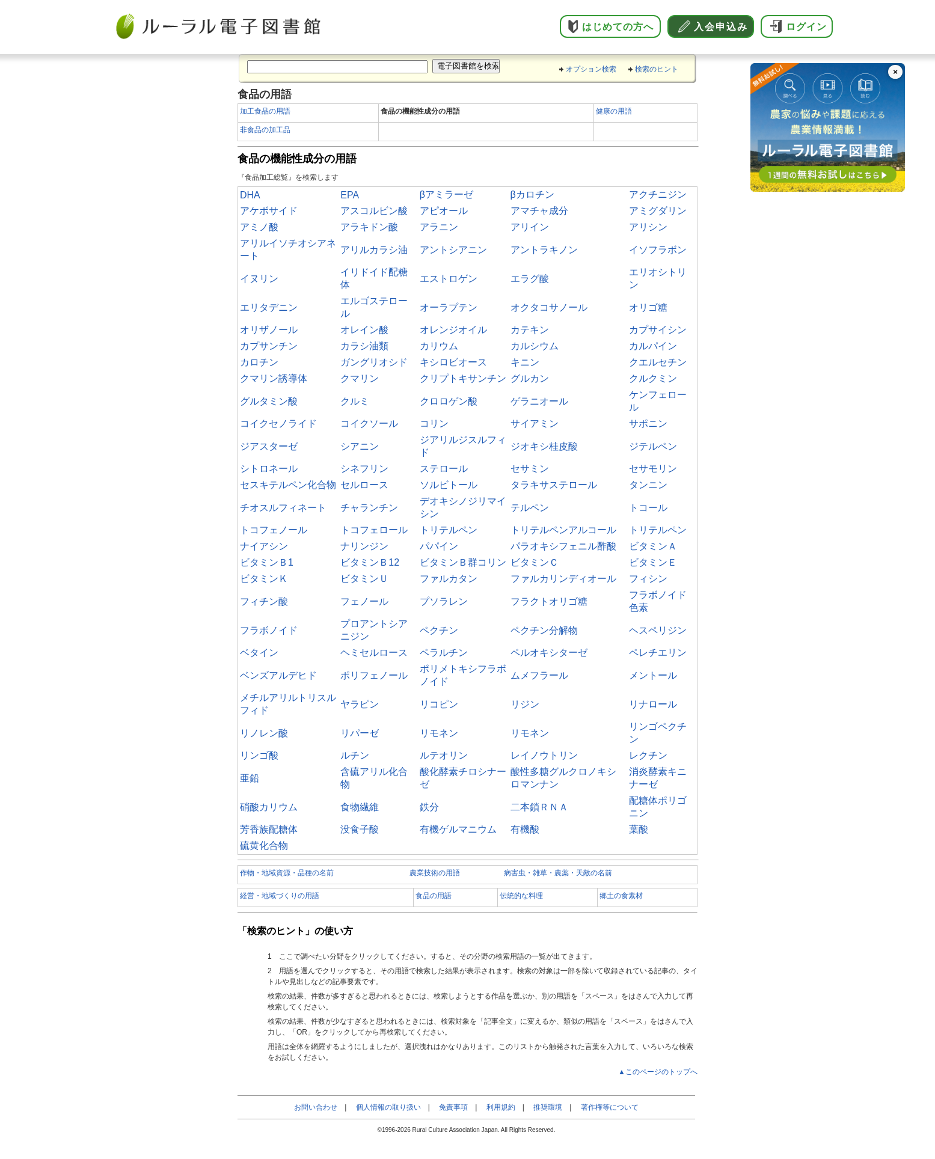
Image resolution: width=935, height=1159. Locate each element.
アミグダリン (658, 211)
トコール (648, 508)
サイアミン (534, 423)
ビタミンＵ (364, 578)
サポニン (648, 423)
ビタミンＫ (264, 578)
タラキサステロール (553, 485)
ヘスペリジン (658, 630)
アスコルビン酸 (374, 211)
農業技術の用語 (434, 873)
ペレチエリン (658, 652)
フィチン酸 (264, 601)
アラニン (439, 227)
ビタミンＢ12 (369, 562)
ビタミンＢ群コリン (463, 562)
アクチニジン (658, 194)
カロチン (259, 362)
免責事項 (453, 1107)
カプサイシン (658, 330)
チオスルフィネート (283, 508)
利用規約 (500, 1107)
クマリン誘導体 (273, 378)
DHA (250, 195)
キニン (524, 362)
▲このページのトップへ (657, 1072)
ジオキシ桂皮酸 (544, 446)
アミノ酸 (259, 227)
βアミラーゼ (446, 194)
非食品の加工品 (265, 130)
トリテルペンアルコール (563, 530)
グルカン (529, 378)
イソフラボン (658, 250)
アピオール (444, 211)
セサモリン (653, 468)
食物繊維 (359, 807)
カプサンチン (269, 346)
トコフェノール (273, 530)
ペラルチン (444, 652)
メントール (653, 675)
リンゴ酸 (259, 755)
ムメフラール (539, 675)
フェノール (364, 601)
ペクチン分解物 (544, 630)
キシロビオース (453, 362)
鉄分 (429, 807)
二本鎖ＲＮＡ (539, 807)
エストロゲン (448, 279)
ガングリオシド (374, 362)
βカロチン (532, 194)
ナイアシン (264, 546)
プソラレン (444, 601)
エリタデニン (269, 307)
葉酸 (638, 829)
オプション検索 (591, 69)
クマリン (359, 378)
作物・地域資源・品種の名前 (287, 873)
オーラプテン (448, 307)
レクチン (648, 755)
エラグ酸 (529, 279)
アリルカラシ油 (374, 250)
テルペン (529, 508)
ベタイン (259, 652)
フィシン (648, 578)
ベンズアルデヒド (278, 675)
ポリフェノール (374, 675)
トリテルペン (448, 530)
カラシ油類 (364, 346)
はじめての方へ (618, 27)
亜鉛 (249, 778)
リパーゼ (359, 733)
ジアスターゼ (269, 446)
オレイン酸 (364, 330)
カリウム (439, 346)
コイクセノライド (278, 423)
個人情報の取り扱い (388, 1107)
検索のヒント (656, 69)
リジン (524, 704)
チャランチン (369, 508)
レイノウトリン (544, 755)
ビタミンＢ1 (266, 562)
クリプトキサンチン (463, 378)
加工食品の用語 (265, 111)
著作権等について (610, 1107)
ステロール (444, 468)
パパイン (439, 546)
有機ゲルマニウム (458, 829)
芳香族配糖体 (269, 829)
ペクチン (439, 630)
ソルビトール (448, 485)
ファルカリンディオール (563, 578)
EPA (349, 195)
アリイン (529, 227)
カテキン (529, 330)
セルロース (364, 485)
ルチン (354, 755)
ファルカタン (448, 578)
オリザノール (269, 330)
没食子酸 (359, 829)
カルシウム (534, 346)
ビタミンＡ (653, 546)
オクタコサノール (548, 307)
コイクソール (369, 423)
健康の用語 (614, 111)
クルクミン (653, 378)
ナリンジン (364, 546)
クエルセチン (658, 362)
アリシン (648, 227)
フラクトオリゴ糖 (548, 601)
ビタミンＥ (653, 562)
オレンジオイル (453, 330)
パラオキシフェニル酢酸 (563, 546)
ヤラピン (359, 704)
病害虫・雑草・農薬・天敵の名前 (558, 873)
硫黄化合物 (264, 845)
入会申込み (721, 27)
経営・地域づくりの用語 (279, 895)
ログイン (806, 27)
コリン (434, 423)
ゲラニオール (539, 401)
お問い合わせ (315, 1107)
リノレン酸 (264, 733)
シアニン (359, 446)
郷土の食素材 (621, 895)
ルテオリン (444, 755)
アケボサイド (269, 211)
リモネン (439, 733)
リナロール (653, 704)
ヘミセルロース (374, 652)
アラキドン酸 (369, 227)
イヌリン (259, 279)
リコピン (439, 704)
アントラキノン (544, 250)
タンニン (648, 485)
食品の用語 (433, 895)
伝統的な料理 (521, 895)
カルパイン (653, 346)
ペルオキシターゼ (548, 652)
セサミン (529, 468)
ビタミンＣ (534, 562)
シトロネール (269, 468)
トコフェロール (374, 530)
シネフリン (364, 468)
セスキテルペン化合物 (288, 485)
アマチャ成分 (539, 211)
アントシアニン (453, 250)
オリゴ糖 (648, 307)
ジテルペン (653, 446)
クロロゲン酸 (448, 401)
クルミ (354, 401)
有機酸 (524, 829)
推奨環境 (547, 1107)
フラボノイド (269, 630)
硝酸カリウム (269, 807)
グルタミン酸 (269, 401)
